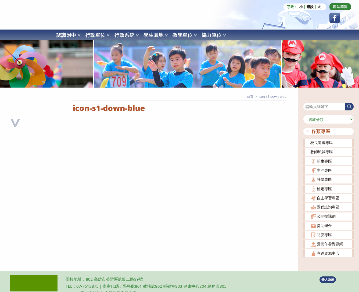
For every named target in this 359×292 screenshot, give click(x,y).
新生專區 (324, 160)
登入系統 (327, 279)
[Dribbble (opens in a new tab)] (340, 6)
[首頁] (250, 96)
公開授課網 (326, 215)
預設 (310, 7)
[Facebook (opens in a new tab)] (334, 18)
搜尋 (307, 99)
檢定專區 (324, 188)
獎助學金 (324, 225)
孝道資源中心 (328, 252)
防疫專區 (324, 234)
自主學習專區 (328, 197)
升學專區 (324, 179)
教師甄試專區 (321, 151)
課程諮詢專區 (328, 206)
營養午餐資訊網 (330, 243)
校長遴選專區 (321, 142)
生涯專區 (324, 169)
